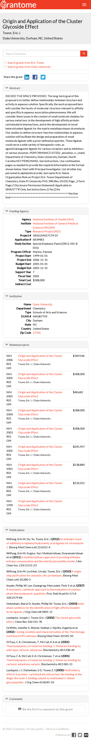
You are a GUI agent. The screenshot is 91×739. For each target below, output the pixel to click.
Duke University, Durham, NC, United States (33, 38)
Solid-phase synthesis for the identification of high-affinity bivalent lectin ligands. (45, 607)
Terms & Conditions (57, 728)
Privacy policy (35, 728)
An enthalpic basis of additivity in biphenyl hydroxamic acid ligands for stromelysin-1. (45, 543)
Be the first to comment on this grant (45, 709)
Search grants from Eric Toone (24, 62)
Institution (15, 296)
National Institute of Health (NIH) (53, 219)
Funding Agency (19, 211)
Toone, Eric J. (12, 33)
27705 (37, 332)
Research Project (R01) (47, 231)
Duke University (42, 304)
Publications (17, 530)
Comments (16, 698)
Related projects (19, 344)
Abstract (14, 88)
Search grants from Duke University (27, 66)
